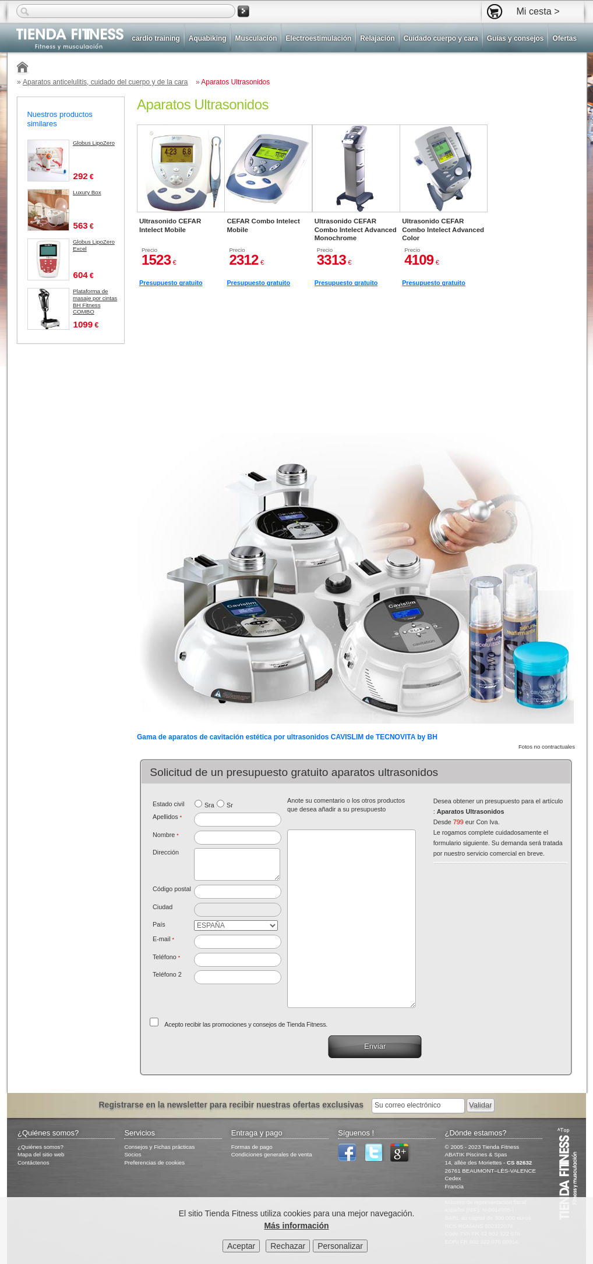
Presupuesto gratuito (171, 282)
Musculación (256, 38)
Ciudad (162, 906)
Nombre (166, 834)
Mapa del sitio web (41, 1154)
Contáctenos (33, 1162)
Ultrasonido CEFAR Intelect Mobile (170, 225)
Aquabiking (208, 38)
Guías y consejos (515, 38)
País (159, 924)
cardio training (155, 38)
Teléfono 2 (167, 974)
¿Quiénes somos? (40, 1147)
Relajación (377, 38)
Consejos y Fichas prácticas (159, 1147)
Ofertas (564, 38)
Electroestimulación (318, 38)
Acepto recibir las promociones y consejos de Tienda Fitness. (245, 1024)
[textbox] (238, 892)
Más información (296, 1228)
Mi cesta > (537, 11)
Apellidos (167, 816)
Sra (209, 805)
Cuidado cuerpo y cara (441, 38)
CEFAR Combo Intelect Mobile (263, 225)
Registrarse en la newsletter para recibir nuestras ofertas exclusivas (232, 1104)
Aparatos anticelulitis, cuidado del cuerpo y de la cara (105, 82)
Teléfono (166, 956)
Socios (132, 1154)
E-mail (163, 938)
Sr (230, 805)
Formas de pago (252, 1147)
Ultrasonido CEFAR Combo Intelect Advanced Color (443, 229)
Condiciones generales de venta (271, 1154)
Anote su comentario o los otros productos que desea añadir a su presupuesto (346, 805)
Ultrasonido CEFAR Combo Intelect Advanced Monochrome (356, 229)
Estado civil (169, 803)
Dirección (166, 852)
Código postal (172, 888)
